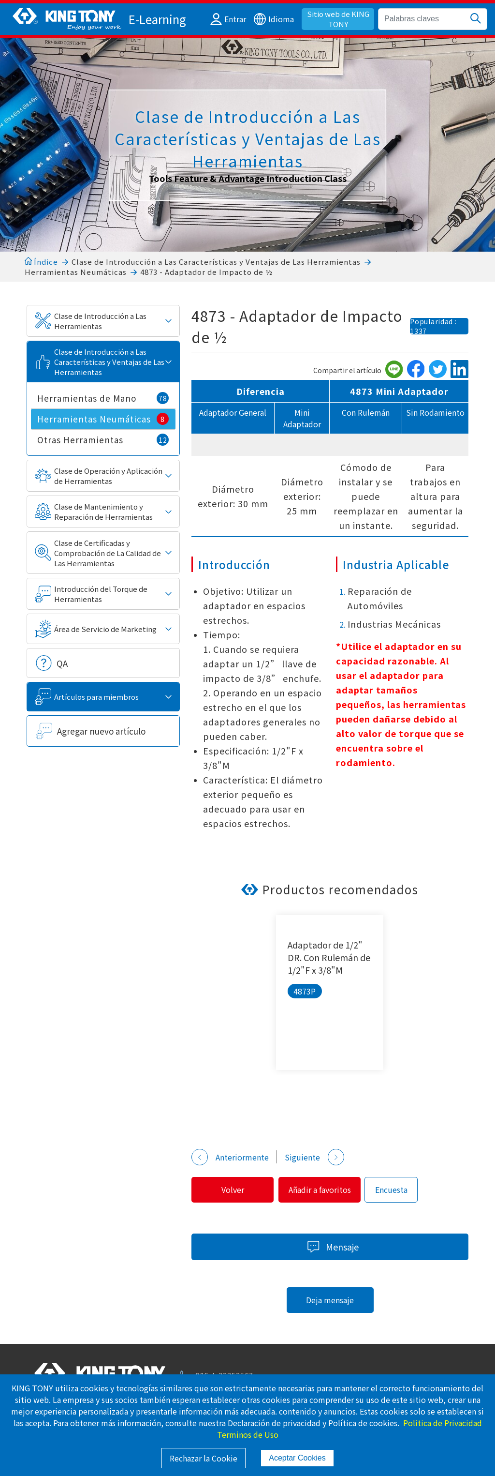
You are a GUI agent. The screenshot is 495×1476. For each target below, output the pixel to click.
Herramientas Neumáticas (76, 272)
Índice (41, 261)
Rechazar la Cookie (203, 1458)
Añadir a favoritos (324, 1189)
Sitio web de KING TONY (338, 19)
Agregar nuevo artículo (101, 731)
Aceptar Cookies (297, 1458)
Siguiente (314, 1157)
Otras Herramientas (103, 440)
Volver (234, 1189)
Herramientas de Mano (103, 398)
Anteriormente (230, 1157)
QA (62, 663)
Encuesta (398, 1189)
